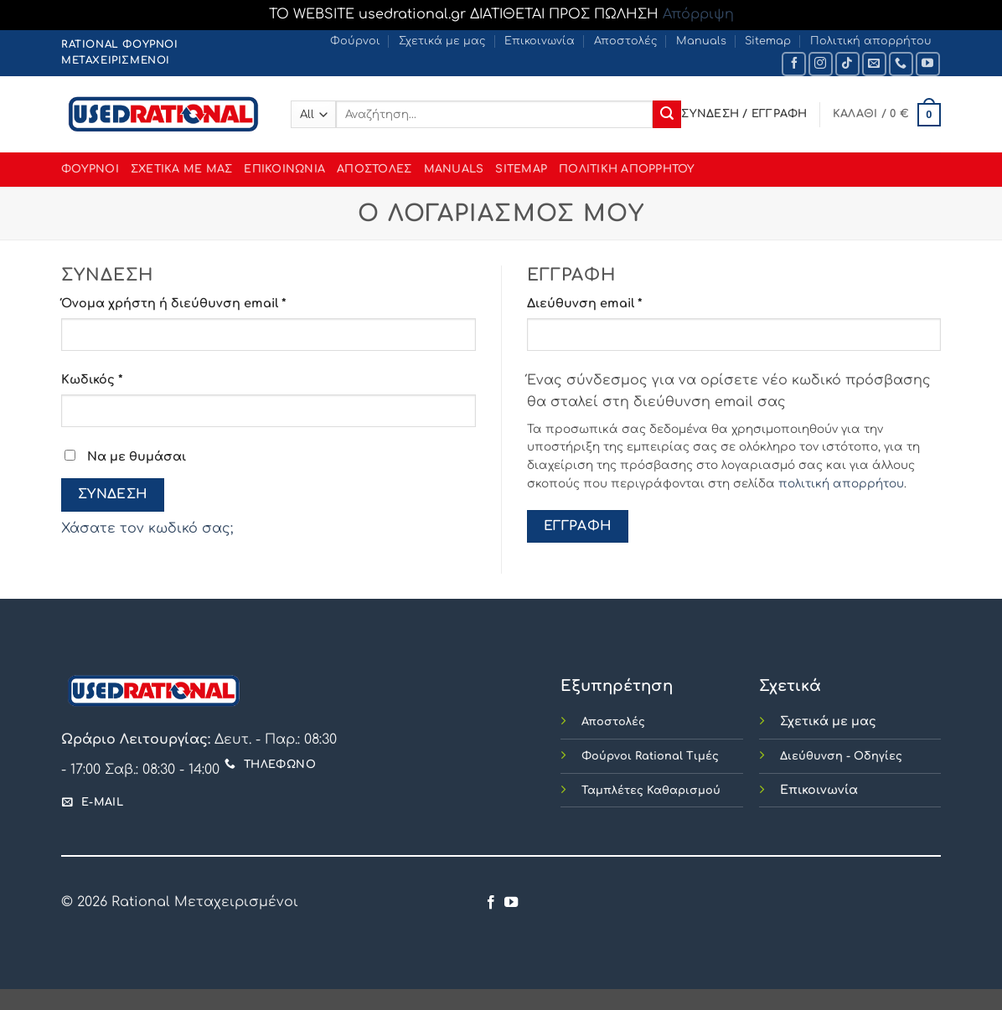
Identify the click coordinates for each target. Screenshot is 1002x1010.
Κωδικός (125, 378)
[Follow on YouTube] (928, 64)
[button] (887, 114)
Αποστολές (626, 41)
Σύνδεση (113, 494)
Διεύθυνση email (618, 302)
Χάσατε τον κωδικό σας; (147, 528)
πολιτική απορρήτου (841, 483)
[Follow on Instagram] (820, 64)
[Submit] (667, 114)
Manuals (701, 41)
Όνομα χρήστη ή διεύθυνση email (207, 302)
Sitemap (768, 41)
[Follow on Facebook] (794, 64)
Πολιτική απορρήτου (871, 41)
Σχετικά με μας (442, 41)
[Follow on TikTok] (847, 64)
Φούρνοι (355, 41)
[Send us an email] (874, 64)
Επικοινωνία (539, 41)
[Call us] (901, 64)
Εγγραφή (578, 525)
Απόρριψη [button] (698, 14)
